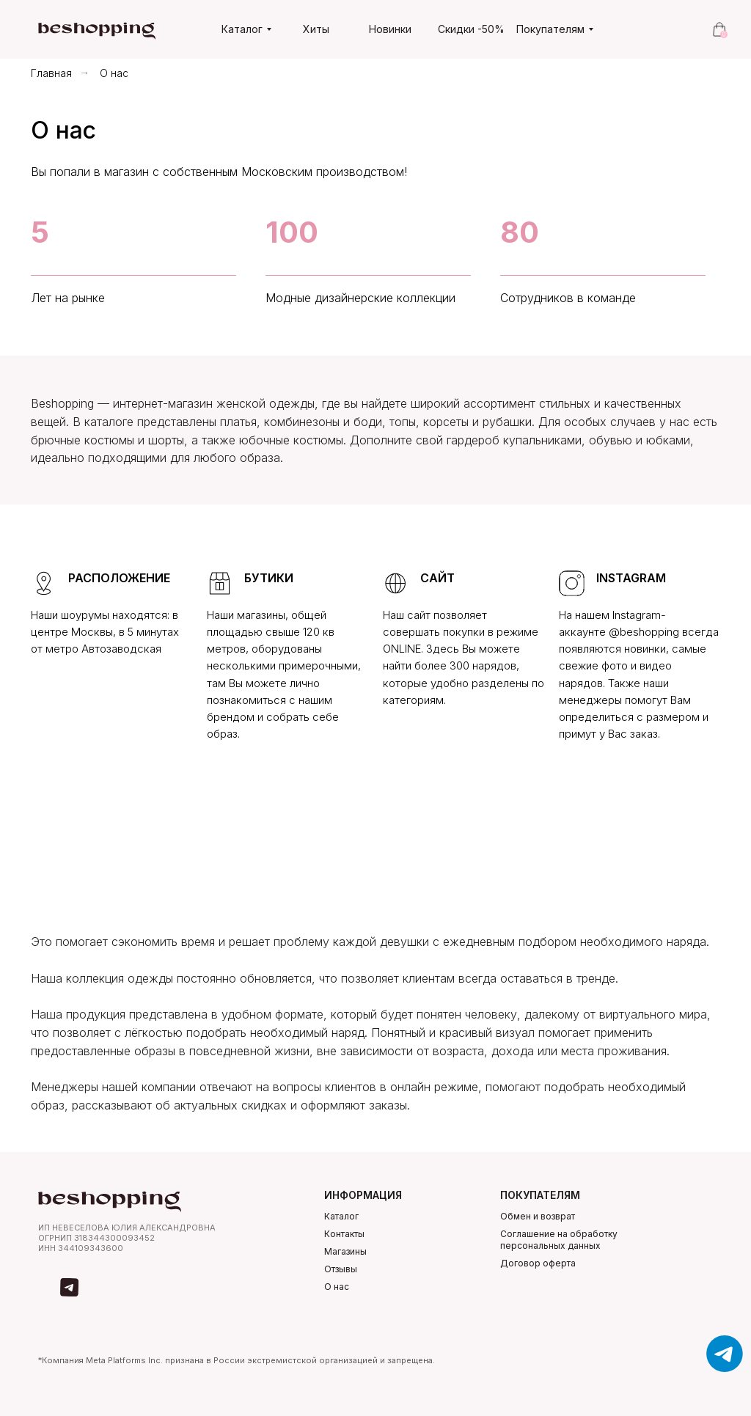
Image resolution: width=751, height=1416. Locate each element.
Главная (51, 73)
